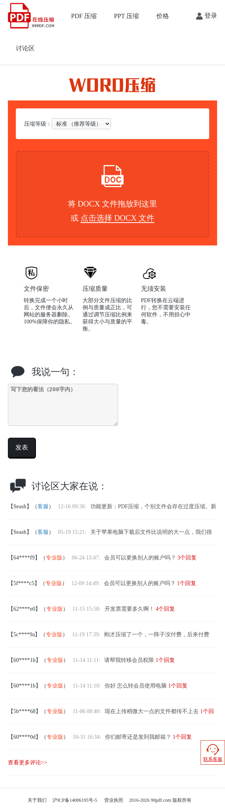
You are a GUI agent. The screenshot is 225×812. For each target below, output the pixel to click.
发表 (21, 447)
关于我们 (37, 800)
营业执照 (113, 800)
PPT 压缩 (126, 16)
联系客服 (212, 752)
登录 (206, 16)
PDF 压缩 (84, 16)
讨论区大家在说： (69, 486)
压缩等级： (67, 123)
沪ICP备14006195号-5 (74, 800)
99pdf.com (161, 800)
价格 (162, 16)
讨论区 (25, 48)
